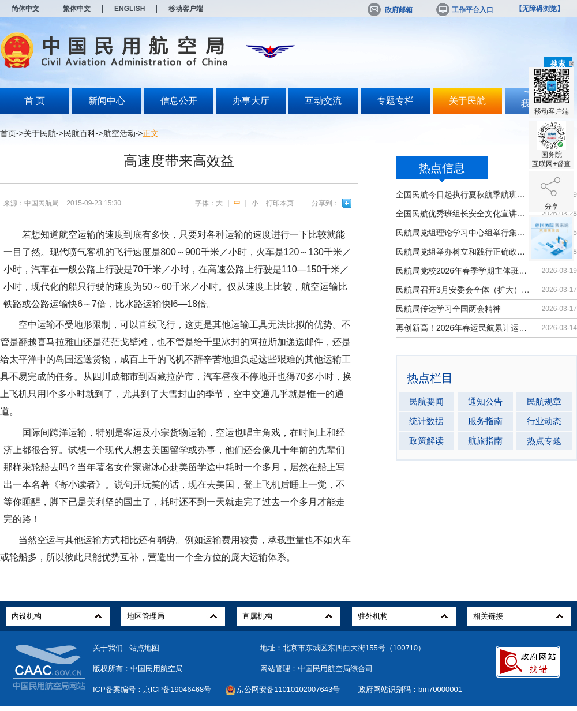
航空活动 (119, 133)
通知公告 (485, 401)
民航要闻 (426, 401)
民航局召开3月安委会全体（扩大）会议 (463, 289)
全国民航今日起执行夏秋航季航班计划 (463, 194)
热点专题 (544, 441)
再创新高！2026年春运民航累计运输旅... (463, 327)
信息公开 (178, 101)
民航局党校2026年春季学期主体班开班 (463, 270)
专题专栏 (395, 101)
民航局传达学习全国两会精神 (448, 308)
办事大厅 (251, 101)
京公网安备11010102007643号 (288, 689)
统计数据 (426, 421)
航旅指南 (485, 441)
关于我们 (108, 647)
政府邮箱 (390, 10)
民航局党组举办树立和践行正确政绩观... (463, 251)
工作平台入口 (463, 10)
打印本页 (280, 203)
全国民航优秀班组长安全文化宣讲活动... (463, 213)
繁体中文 (77, 9)
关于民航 (467, 101)
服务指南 (485, 421)
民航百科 (79, 133)
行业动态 (544, 421)
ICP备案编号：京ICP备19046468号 (152, 689)
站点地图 (144, 647)
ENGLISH (129, 9)
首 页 (34, 101)
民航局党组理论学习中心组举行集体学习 (463, 232)
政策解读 (426, 441)
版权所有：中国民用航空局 (138, 668)
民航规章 (544, 401)
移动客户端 (185, 9)
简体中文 (25, 9)
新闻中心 (106, 101)
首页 (8, 133)
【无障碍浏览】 (539, 9)
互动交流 (323, 101)
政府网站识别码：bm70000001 (410, 689)
